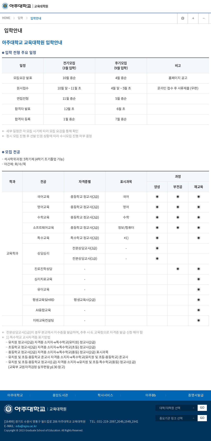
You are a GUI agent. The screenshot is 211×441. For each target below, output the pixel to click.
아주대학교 (15, 395)
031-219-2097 (106, 421)
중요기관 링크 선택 (171, 418)
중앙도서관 (60, 395)
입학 (20, 18)
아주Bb (150, 395)
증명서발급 (196, 395)
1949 (127, 421)
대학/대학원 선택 (169, 408)
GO (202, 407)
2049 (120, 421)
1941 (135, 421)
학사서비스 (105, 395)
